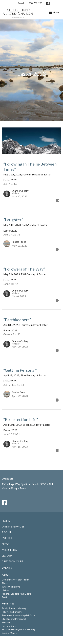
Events (7, 538)
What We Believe (11, 586)
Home (6, 520)
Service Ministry (10, 632)
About (6, 532)
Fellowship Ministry (12, 611)
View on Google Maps (14, 488)
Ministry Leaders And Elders (16, 593)
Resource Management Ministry (18, 629)
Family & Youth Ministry (14, 608)
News (5, 543)
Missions (6, 622)
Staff (4, 597)
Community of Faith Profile (16, 579)
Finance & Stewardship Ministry (18, 615)
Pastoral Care (9, 625)
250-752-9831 (36, 3)
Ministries (9, 549)
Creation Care (12, 561)
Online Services (13, 526)
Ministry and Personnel (14, 618)
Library (7, 555)
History (5, 590)
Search (21, 3)
